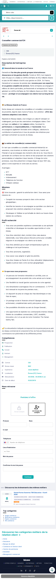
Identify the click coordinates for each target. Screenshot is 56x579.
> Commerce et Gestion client (12, 546)
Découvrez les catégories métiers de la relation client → (24, 533)
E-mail (5, 430)
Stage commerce (10, 515)
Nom (30, 421)
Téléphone (7, 438)
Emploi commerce (10, 519)
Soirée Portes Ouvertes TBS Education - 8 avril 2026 (30, 493)
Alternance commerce (12, 517)
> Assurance (6, 541)
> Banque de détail (8, 544)
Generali (17, 30)
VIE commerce (9, 521)
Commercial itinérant (10, 45)
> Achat (4, 539)
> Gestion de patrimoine (10, 549)
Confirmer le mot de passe (13, 465)
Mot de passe (8, 456)
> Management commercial (11, 554)
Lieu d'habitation (9, 447)
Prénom (6, 421)
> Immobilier (6, 552)
